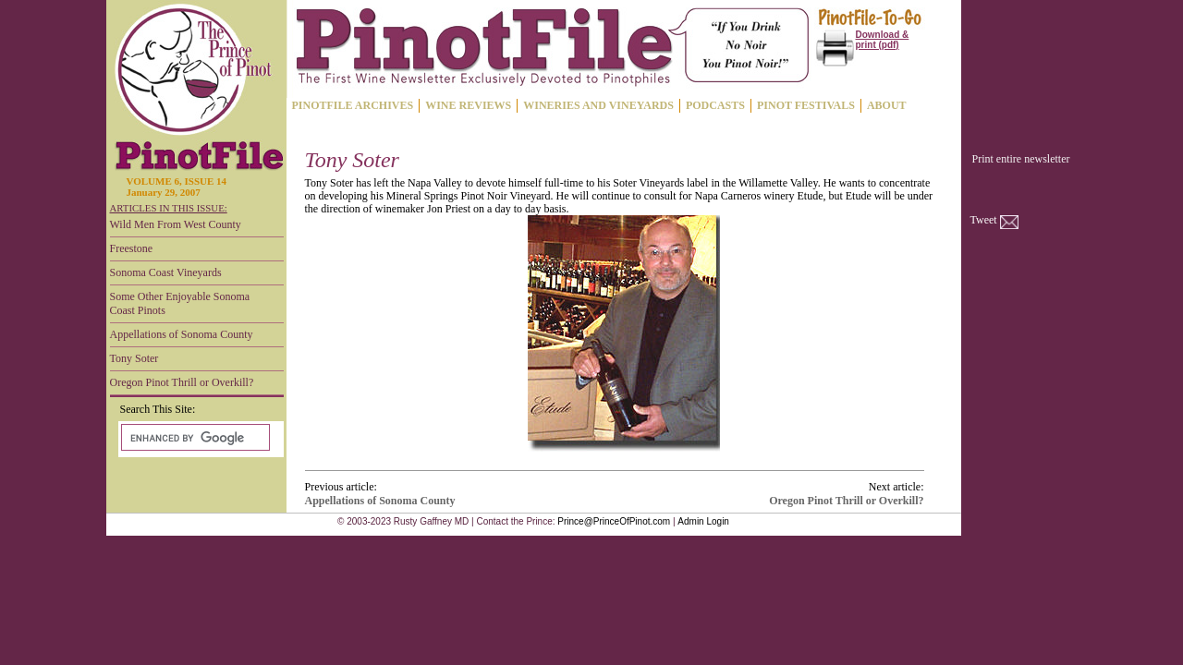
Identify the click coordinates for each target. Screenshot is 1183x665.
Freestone (131, 248)
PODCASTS (715, 105)
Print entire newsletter (1021, 158)
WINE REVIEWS (468, 105)
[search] (193, 437)
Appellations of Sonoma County (181, 334)
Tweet (983, 219)
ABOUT (887, 105)
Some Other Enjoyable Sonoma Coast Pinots (180, 303)
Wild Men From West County (175, 224)
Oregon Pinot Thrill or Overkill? (182, 382)
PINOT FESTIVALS (806, 105)
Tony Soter (134, 358)
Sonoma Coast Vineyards (166, 272)
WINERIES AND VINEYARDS (598, 105)
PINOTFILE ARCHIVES (353, 105)
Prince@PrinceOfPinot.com (613, 521)
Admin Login (703, 521)
